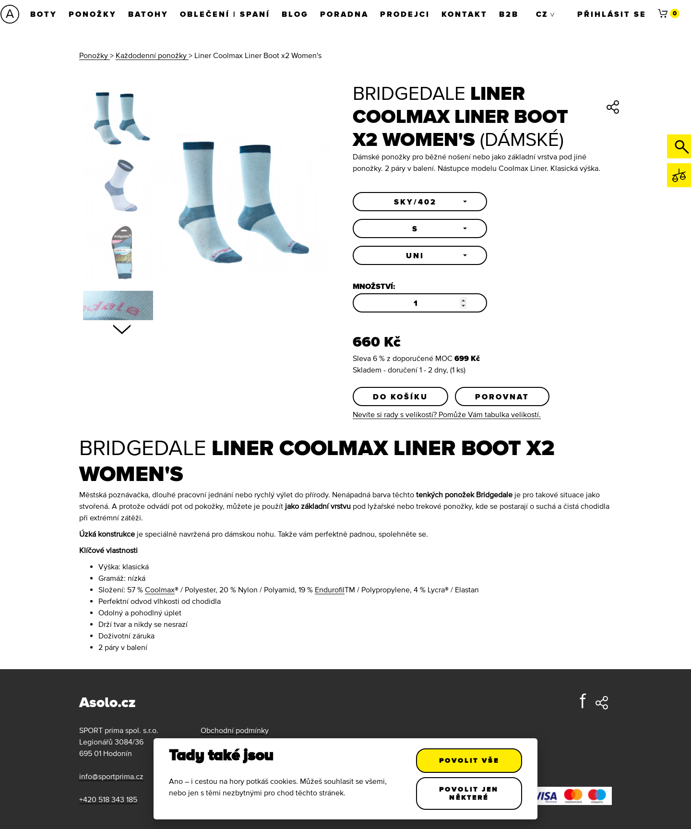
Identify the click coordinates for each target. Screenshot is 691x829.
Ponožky (93, 14)
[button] (420, 201)
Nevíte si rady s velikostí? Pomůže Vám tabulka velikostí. (447, 414)
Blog (295, 14)
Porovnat (502, 396)
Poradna (344, 14)
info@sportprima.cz (111, 776)
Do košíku (400, 396)
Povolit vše (469, 760)
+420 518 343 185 (108, 799)
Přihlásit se (611, 14)
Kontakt (464, 14)
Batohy (148, 14)
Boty (43, 14)
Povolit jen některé (469, 793)
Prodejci (405, 14)
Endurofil (330, 589)
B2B (509, 14)
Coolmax (160, 589)
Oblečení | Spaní (225, 14)
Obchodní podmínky (235, 730)
